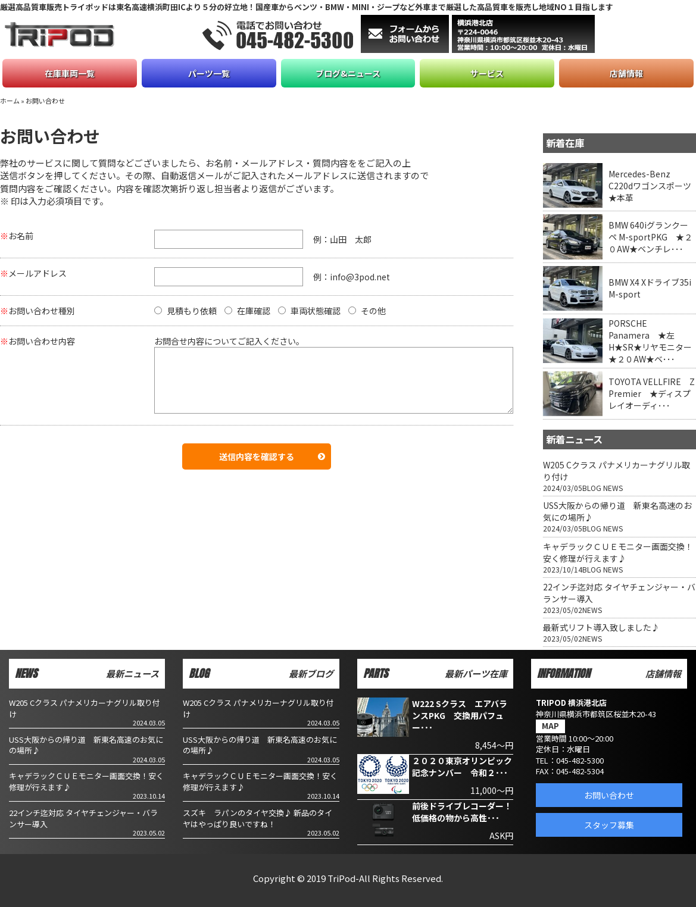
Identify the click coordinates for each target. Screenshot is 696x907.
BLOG (591, 488)
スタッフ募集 (609, 825)
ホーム (10, 100)
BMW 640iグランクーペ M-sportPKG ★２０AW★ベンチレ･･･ (650, 237)
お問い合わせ (609, 795)
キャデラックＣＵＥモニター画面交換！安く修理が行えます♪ (618, 552)
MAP (550, 725)
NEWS (613, 488)
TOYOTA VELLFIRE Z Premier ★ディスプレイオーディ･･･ (651, 393)
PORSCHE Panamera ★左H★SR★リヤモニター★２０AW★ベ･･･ (650, 341)
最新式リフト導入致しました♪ (601, 627)
